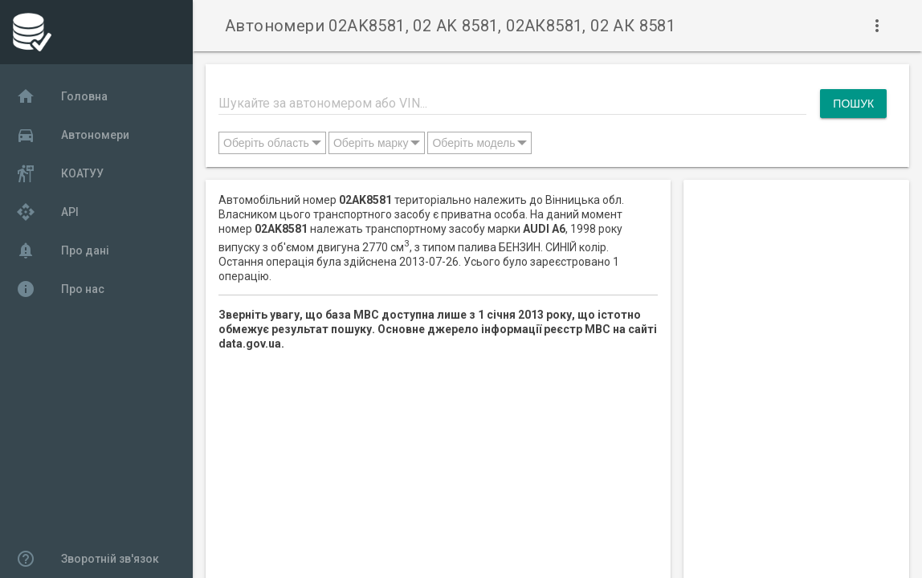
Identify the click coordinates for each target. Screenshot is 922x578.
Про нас (60, 289)
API (47, 212)
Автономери (72, 134)
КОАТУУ (60, 173)
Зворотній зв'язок (87, 558)
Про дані (62, 250)
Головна (62, 96)
